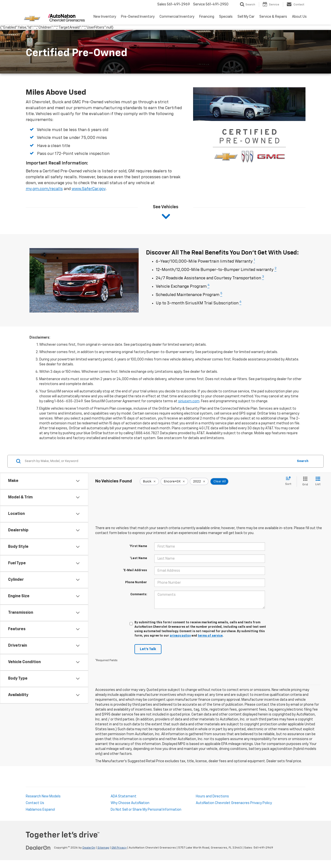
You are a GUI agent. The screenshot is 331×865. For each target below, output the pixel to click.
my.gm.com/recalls (44, 189)
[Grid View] (304, 481)
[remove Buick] (149, 481)
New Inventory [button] (104, 16)
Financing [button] (206, 16)
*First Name (138, 546)
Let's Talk (148, 649)
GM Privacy (119, 847)
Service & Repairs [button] (273, 16)
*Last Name (138, 558)
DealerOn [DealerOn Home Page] (88, 847)
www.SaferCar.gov (89, 189)
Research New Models (43, 796)
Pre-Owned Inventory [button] (138, 16)
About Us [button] (299, 16)
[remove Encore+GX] (174, 481)
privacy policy (180, 635)
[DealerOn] (38, 847)
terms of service (210, 635)
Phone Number (136, 582)
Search (302, 461)
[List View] (318, 481)
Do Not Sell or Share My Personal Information (146, 809)
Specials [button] (226, 16)
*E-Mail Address (135, 570)
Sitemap (103, 847)
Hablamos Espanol (40, 809)
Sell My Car (246, 16)
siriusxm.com (188, 401)
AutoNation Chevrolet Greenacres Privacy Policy (234, 803)
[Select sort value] (290, 481)
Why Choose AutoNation (130, 803)
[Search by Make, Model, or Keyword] (158, 461)
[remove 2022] (199, 481)
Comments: (138, 594)
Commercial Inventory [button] (176, 16)
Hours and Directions (212, 796)
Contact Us (35, 803)
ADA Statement (123, 796)
